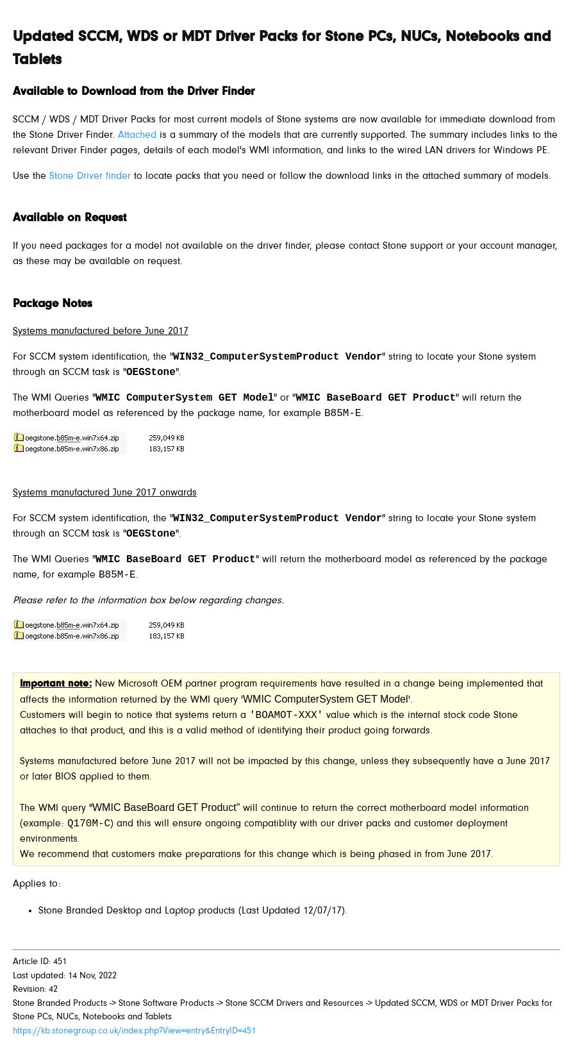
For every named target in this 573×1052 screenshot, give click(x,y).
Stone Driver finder (90, 176)
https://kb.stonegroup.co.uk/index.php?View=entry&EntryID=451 (134, 1031)
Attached (137, 135)
